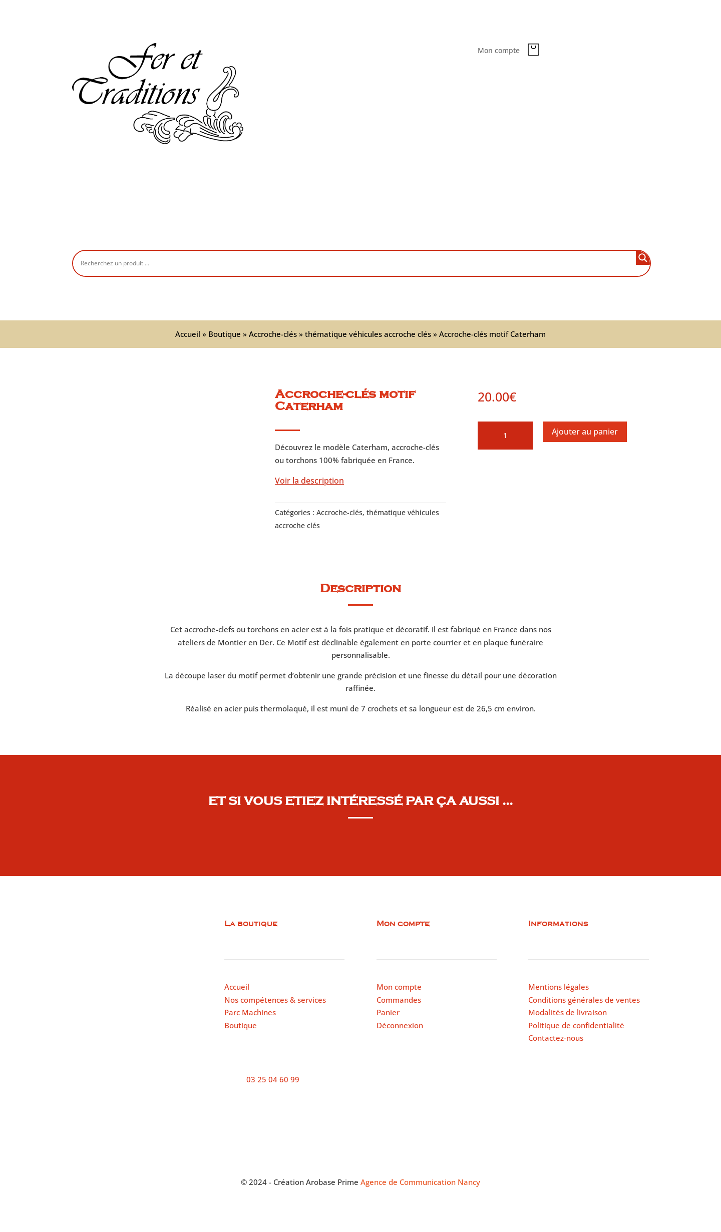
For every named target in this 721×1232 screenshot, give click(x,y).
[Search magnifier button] (643, 258)
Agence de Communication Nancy (420, 1182)
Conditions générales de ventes (584, 1000)
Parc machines (430, 233)
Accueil (206, 233)
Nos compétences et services (337, 233)
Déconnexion (400, 1025)
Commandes (399, 1000)
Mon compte (499, 51)
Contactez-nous (501, 233)
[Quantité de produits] (505, 436)
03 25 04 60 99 (272, 1079)
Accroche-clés (273, 334)
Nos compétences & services (275, 1000)
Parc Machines (250, 1012)
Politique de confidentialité (576, 1025)
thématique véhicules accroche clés (368, 334)
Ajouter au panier (585, 431)
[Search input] (357, 263)
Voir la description (309, 480)
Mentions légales (558, 987)
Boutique (253, 233)
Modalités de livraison (567, 1012)
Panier (388, 1012)
